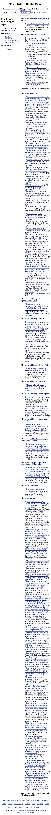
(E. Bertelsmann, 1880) (36, 214)
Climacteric (34, 485)
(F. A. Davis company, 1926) (37, 148)
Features (21, 807)
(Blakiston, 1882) (36, 551)
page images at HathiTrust (37, 47)
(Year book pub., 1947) (36, 185)
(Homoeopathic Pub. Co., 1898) (36, 670)
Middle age (8, 37)
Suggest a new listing (41, 800)
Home (4, 804)
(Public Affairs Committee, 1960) (36, 283)
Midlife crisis (9, 49)
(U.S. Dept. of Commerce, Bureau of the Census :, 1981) (36, 307)
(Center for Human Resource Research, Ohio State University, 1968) (37, 268)
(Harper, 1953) (37, 258)
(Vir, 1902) (36, 511)
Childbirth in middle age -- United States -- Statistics (34, 440)
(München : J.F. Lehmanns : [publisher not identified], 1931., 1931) (37, 763)
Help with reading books (11, 800)
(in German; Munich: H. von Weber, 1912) (36, 329)
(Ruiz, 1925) (36, 678)
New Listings (18, 804)
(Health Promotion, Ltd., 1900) (37, 562)
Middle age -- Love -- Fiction (39, 365)
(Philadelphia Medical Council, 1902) (36, 738)
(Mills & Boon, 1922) (35, 200)
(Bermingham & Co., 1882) (36, 728)
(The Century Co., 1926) (35, 131)
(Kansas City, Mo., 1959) (37, 170)
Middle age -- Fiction (37, 319)
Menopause (34, 498)
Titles (33, 804)
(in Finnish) (38, 352)
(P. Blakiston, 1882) (36, 688)
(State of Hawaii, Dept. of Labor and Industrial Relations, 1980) (37, 236)
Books (9, 807)
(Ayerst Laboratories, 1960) (37, 749)
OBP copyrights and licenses (25, 812)
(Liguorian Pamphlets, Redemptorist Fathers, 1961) (36, 491)
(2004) (37, 25)
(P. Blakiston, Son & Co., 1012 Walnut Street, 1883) (36, 707)
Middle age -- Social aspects (39, 394)
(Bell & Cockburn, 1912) (37, 75)
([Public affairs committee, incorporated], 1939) (36, 192)
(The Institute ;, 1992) (38, 568)
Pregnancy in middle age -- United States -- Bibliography (34, 463)
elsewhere (11, 30)
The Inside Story (38, 807)
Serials (47, 804)
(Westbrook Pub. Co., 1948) (36, 228)
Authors (27, 804)
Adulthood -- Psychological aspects (12, 39)
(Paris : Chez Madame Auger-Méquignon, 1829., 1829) (36, 785)
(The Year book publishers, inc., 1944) (37, 253)
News (14, 807)
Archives (29, 807)
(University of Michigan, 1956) (36, 123)
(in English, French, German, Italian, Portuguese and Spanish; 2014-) (35, 386)
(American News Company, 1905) (36, 370)
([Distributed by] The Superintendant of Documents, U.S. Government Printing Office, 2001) (37, 630)
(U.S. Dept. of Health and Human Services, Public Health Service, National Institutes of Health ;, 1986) (37, 584)
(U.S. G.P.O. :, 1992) (37, 606)
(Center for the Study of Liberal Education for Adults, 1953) (37, 410)
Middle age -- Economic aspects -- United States (33, 300)
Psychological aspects (12, 42)
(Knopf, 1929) (34, 333)
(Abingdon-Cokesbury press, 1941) (37, 177)
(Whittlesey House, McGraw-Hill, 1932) (36, 116)
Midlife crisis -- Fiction (38, 34)
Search (10, 804)
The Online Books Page (25, 4)
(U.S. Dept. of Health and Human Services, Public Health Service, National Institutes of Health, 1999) (37, 641)
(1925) (36, 62)
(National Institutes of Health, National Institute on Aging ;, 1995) (37, 575)
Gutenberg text (33, 58)
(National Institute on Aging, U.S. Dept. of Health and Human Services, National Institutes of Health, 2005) (37, 661)
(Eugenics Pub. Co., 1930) (37, 776)
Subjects (40, 804)
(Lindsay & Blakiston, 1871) (37, 533)
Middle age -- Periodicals (38, 381)
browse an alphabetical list (21, 12)
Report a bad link (26, 800)
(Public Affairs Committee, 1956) (36, 521)
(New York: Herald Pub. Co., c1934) (37, 504)
